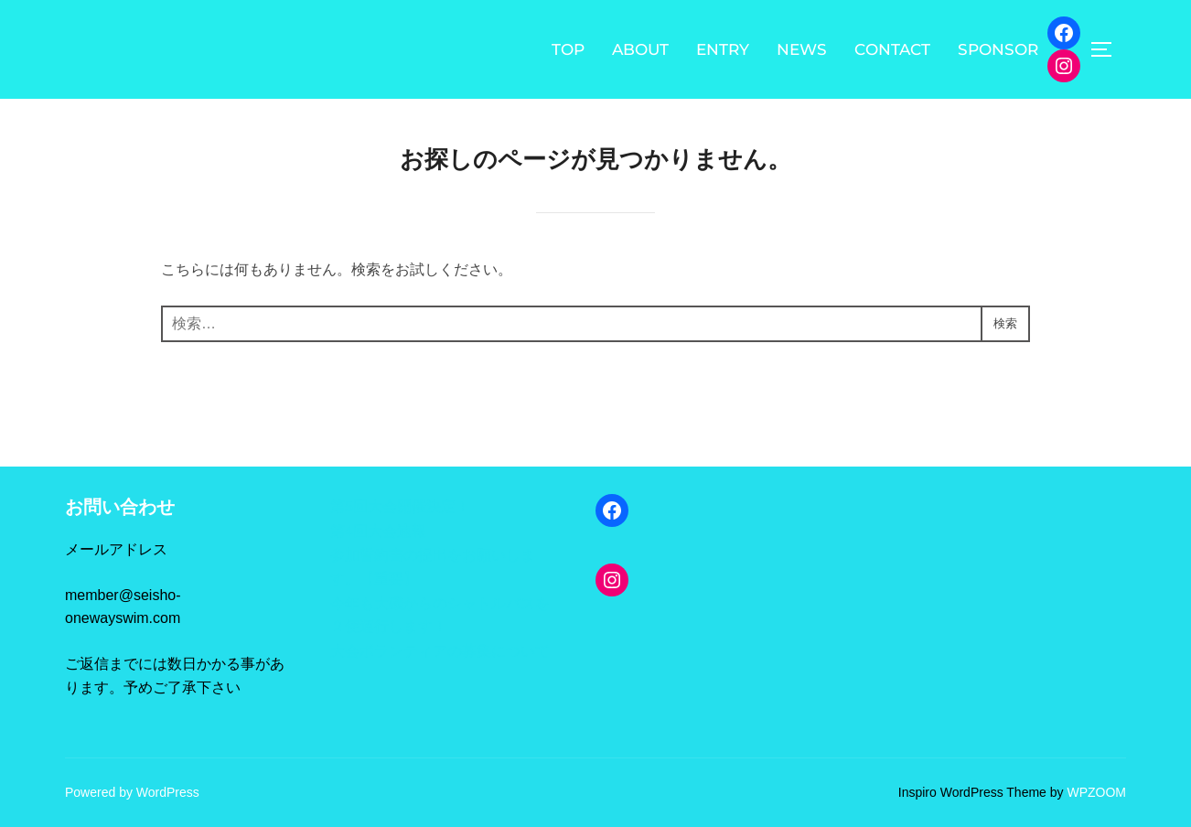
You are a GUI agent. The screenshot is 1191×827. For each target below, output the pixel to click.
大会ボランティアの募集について (440, 651)
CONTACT (892, 49)
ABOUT (640, 49)
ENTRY (722, 49)
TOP (568, 49)
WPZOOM (1096, 792)
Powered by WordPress (132, 792)
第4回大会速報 (378, 531)
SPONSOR (998, 49)
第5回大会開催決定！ (400, 506)
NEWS (802, 49)
